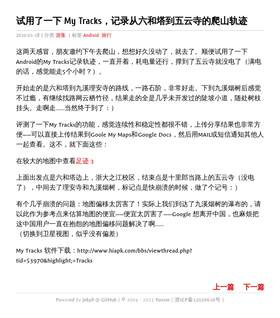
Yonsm (163, 300)
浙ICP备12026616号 (197, 300)
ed (72, 300)
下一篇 (253, 287)
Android (90, 35)
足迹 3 (85, 161)
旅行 (107, 35)
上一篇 (223, 287)
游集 (61, 35)
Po (58, 300)
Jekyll (87, 300)
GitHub (109, 300)
